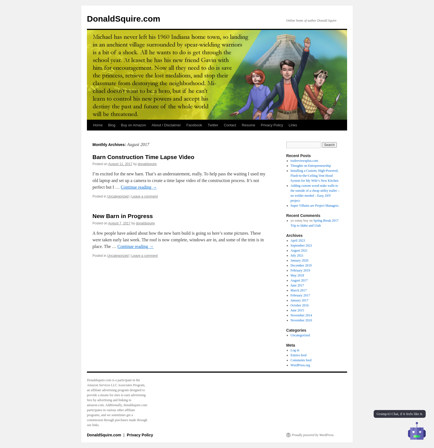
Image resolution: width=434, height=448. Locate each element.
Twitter (213, 125)
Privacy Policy (272, 125)
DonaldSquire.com (123, 18)
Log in (295, 350)
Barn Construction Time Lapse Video (143, 157)
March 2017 (299, 290)
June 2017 (297, 285)
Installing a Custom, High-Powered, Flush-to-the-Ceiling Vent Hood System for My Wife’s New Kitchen (315, 176)
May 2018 (297, 275)
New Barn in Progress (122, 216)
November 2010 (301, 320)
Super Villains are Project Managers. (315, 206)
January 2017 (299, 300)
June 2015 (297, 310)
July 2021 (297, 255)
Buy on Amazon (133, 125)
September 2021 (301, 245)
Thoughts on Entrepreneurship (311, 166)
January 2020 (299, 260)
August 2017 (299, 280)
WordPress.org (300, 365)
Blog (111, 125)
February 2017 (300, 295)
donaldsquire (147, 164)
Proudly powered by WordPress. (313, 435)
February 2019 (300, 270)
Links (293, 125)
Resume (248, 125)
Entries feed (299, 355)
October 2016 (300, 305)
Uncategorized (117, 196)
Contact (230, 125)
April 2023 (298, 240)
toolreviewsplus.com (304, 161)
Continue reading (139, 187)
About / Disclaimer (166, 125)
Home (98, 125)
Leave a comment (144, 196)
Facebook (194, 125)
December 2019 (301, 265)
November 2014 (301, 315)
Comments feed (301, 360)
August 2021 (299, 250)
